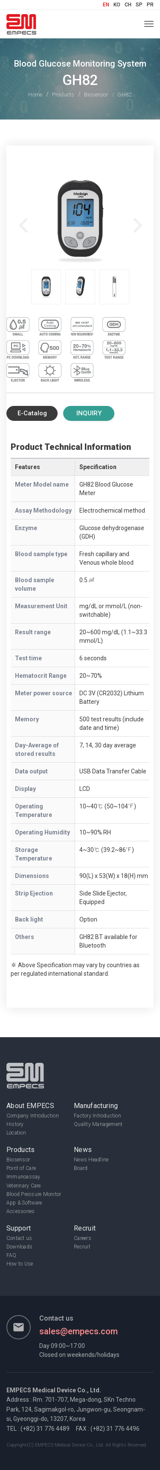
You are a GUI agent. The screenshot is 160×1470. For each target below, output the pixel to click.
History (15, 1124)
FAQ (11, 1255)
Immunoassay (23, 1177)
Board (80, 1168)
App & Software (24, 1203)
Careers (82, 1238)
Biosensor (96, 94)
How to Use (19, 1264)
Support (18, 1228)
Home (35, 94)
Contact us (19, 1238)
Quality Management (98, 1124)
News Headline (91, 1160)
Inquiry (89, 413)
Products (63, 94)
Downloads (19, 1247)
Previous (23, 220)
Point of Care (21, 1168)
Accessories (20, 1211)
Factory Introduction (97, 1116)
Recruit (85, 1228)
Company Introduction (32, 1116)
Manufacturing (96, 1106)
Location (16, 1133)
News (83, 1150)
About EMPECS (30, 1106)
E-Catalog (32, 413)
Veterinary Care (23, 1186)
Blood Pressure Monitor (33, 1194)
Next (136, 220)
